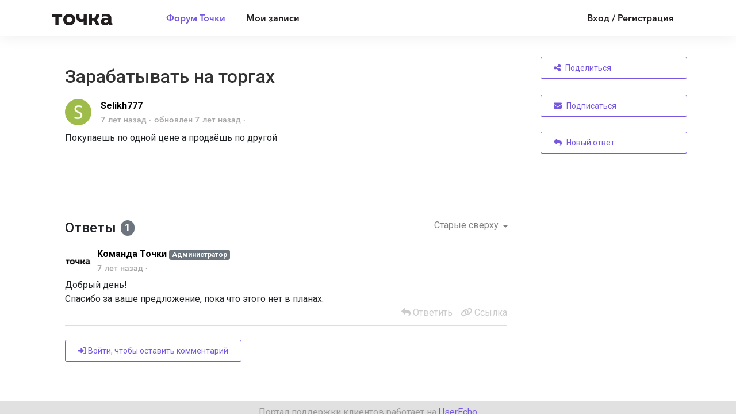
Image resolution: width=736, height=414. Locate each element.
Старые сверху (467, 225)
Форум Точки (195, 18)
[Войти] (621, 17)
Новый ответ (584, 142)
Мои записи (273, 18)
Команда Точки (132, 253)
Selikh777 (122, 105)
